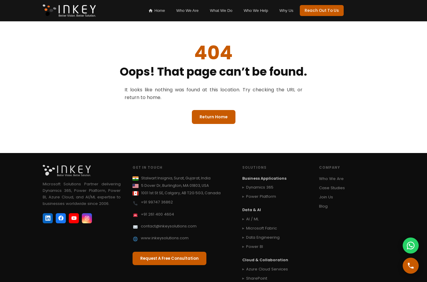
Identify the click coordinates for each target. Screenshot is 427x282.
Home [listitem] (156, 10)
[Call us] (411, 266)
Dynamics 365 (259, 187)
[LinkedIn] (48, 218)
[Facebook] (61, 218)
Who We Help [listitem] (256, 10)
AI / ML (252, 219)
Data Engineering (263, 237)
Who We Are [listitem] (187, 10)
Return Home (214, 117)
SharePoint (256, 278)
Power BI (254, 246)
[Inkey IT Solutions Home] (69, 10)
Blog (323, 206)
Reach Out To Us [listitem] (322, 10)
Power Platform (261, 196)
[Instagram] (87, 218)
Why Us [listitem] (286, 10)
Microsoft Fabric (261, 228)
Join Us (326, 197)
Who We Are (331, 178)
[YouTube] (74, 218)
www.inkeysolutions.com (165, 238)
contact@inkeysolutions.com (169, 226)
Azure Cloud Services (267, 269)
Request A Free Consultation (169, 258)
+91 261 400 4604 (157, 214)
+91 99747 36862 (157, 202)
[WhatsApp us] (411, 246)
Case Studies (332, 188)
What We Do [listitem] (221, 10)
